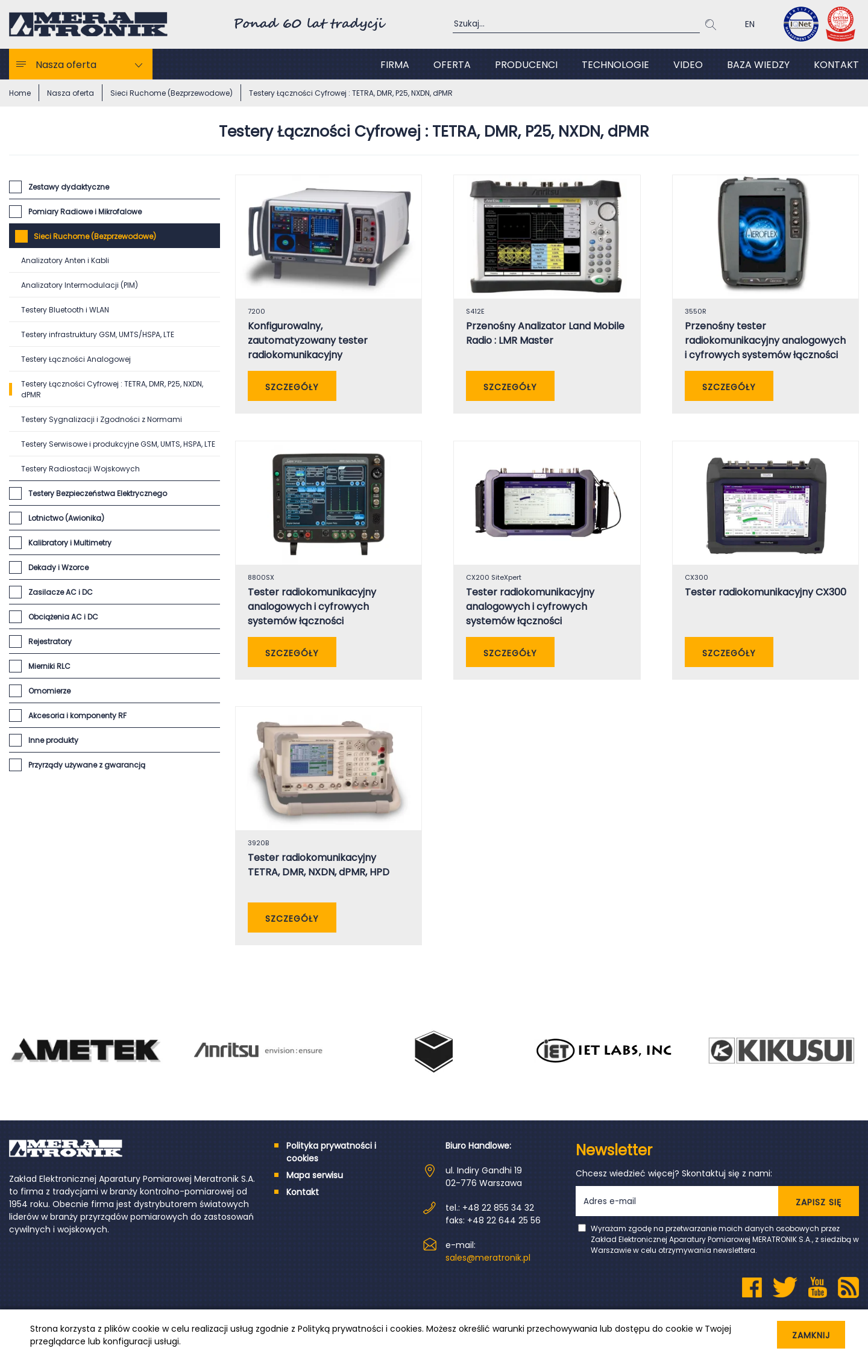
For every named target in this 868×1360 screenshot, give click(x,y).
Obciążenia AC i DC (63, 617)
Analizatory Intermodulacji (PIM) (79, 285)
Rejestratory (50, 641)
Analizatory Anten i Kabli (65, 260)
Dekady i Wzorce (58, 567)
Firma (394, 65)
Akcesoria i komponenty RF (77, 715)
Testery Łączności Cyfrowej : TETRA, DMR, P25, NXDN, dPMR (112, 389)
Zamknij (801, 1335)
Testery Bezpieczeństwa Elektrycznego (97, 493)
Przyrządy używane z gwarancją (86, 765)
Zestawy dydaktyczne (68, 187)
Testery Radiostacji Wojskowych (80, 469)
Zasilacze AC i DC (60, 592)
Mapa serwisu (314, 1188)
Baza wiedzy (758, 65)
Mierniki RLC (49, 666)
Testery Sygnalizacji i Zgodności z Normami (101, 419)
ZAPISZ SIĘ (818, 1215)
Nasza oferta (66, 65)
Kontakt (836, 65)
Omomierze (49, 691)
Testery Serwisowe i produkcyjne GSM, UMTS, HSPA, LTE (118, 444)
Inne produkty (53, 740)
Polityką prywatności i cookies (360, 1329)
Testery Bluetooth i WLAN (65, 310)
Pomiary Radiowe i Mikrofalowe (85, 211)
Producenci (526, 65)
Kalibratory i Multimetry (70, 543)
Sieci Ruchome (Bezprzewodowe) (95, 236)
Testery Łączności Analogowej (76, 359)
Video (688, 65)
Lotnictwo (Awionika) (66, 518)
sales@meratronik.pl (487, 1271)
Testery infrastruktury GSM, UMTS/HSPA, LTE (97, 334)
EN (750, 24)
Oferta (452, 65)
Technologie (615, 65)
